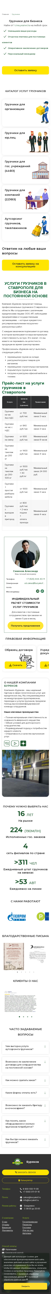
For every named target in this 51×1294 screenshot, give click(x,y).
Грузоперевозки (30, 1222)
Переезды (27, 1224)
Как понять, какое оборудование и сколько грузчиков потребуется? (20, 1124)
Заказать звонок (25, 1172)
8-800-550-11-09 (30, 1189)
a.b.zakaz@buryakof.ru (34, 583)
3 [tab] (25, 972)
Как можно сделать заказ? (20, 1080)
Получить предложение (25, 625)
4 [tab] (29, 972)
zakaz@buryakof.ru (32, 1197)
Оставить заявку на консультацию (25, 265)
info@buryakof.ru (31, 1200)
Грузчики (26, 1227)
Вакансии (6, 1227)
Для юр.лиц (27, 1230)
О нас (4, 1222)
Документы (7, 1230)
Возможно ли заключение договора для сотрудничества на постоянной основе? (23, 1064)
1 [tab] (17, 972)
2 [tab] (21, 972)
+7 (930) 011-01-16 (31, 1192)
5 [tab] (33, 972)
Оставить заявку (25, 70)
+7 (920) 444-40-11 (35, 579)
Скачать (15, 665)
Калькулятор (25, 1180)
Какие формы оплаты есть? (21, 1092)
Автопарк (26, 1233)
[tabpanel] (25, 773)
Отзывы (5, 1224)
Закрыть (25, 1286)
